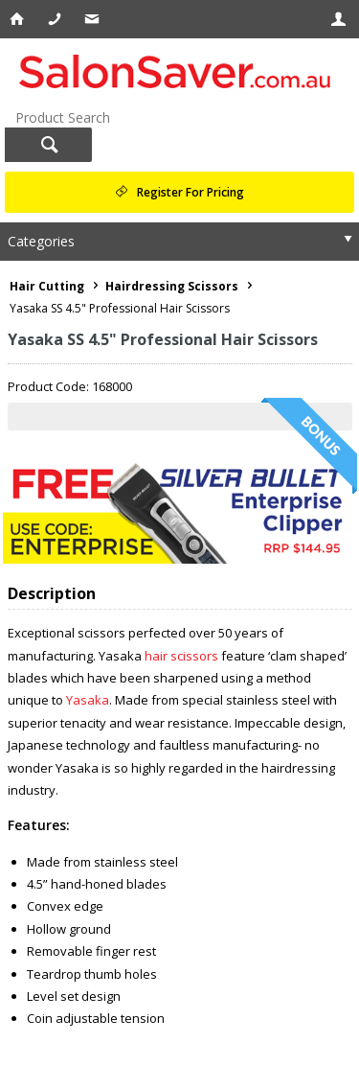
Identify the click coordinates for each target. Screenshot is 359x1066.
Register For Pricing (190, 192)
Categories (41, 241)
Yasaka (87, 699)
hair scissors (181, 655)
